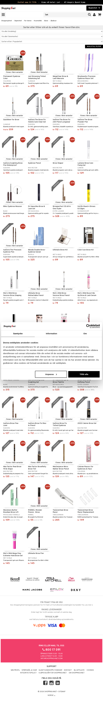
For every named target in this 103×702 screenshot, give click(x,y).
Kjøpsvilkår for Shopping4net (53, 673)
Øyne (46, 21)
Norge (51, 695)
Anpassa (51, 374)
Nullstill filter (94, 46)
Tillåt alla (84, 374)
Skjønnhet (18, 21)
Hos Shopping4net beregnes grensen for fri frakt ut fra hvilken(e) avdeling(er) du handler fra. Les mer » (51, 603)
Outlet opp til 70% (27, 2)
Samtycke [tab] (18, 333)
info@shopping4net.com (51, 658)
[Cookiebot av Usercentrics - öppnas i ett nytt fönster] (88, 326)
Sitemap (61, 692)
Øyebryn (53, 21)
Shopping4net (6, 21)
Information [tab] (51, 333)
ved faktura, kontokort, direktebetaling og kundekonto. (51, 618)
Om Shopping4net (76, 673)
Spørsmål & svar (29, 670)
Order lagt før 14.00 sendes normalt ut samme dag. (51, 610)
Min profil (15, 670)
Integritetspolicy (28, 673)
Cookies (90, 670)
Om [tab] (85, 333)
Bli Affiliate (79, 670)
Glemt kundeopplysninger (50, 670)
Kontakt (68, 670)
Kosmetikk (38, 21)
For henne (27, 21)
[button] (99, 14)
